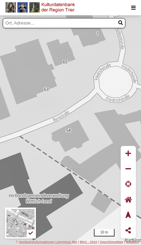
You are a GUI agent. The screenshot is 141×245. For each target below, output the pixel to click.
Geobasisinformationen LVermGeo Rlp (48, 242)
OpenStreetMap (111, 242)
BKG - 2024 (88, 242)
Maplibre (132, 242)
